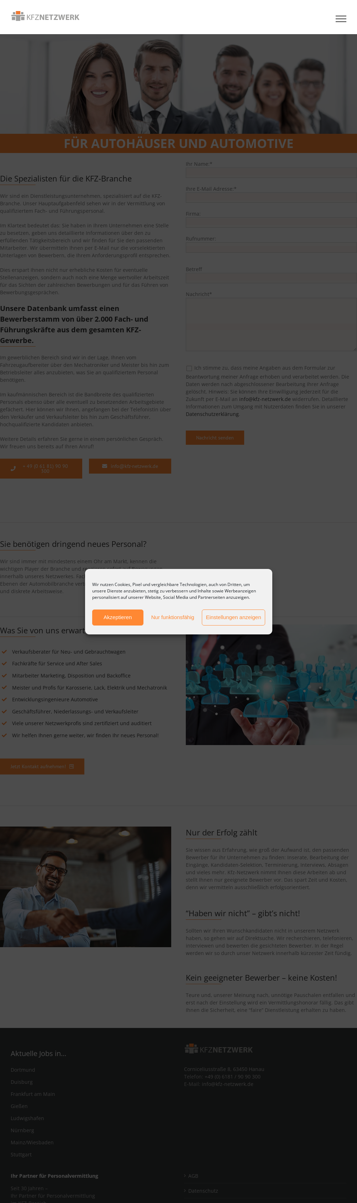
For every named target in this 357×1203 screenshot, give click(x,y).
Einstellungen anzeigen (233, 617)
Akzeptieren (118, 617)
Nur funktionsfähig (172, 617)
